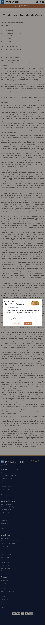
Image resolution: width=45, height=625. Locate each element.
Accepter (28, 324)
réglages (17, 324)
